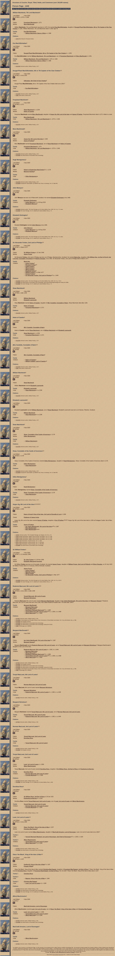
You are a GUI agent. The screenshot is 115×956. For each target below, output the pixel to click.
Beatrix (40, 258)
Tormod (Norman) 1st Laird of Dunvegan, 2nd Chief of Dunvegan (48, 836)
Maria (77, 257)
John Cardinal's (55, 954)
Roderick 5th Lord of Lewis (43, 645)
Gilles (31, 176)
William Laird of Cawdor (35, 361)
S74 (17, 38)
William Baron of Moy (35, 33)
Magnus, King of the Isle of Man (35, 878)
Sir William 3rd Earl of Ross (67, 769)
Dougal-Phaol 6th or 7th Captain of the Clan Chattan (45, 53)
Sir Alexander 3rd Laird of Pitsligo (38, 275)
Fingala (28, 866)
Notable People (43, 8)
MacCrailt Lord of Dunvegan (64, 832)
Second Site (61, 954)
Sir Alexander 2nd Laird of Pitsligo (38, 575)
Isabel (29, 266)
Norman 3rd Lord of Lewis (35, 684)
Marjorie (29, 171)
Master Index (31, 8)
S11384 (18, 209)
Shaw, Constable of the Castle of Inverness (37, 434)
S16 (17, 536)
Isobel (30, 202)
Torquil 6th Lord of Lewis (36, 611)
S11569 (18, 183)
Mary (30, 529)
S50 (17, 95)
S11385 (18, 580)
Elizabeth (57, 197)
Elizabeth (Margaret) (33, 561)
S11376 (18, 66)
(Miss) (29, 268)
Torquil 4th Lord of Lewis (34, 596)
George (30, 274)
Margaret (30, 265)
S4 (17, 540)
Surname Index (22, 8)
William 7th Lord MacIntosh (44, 56)
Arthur (29, 263)
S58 (17, 626)
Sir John (29, 559)
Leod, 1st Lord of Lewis (31, 764)
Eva (61, 27)
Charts (37, 8)
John (36, 225)
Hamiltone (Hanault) (34, 610)
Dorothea (28, 738)
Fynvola (30, 775)
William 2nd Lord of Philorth (79, 564)
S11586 (18, 782)
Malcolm (30, 572)
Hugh (69, 461)
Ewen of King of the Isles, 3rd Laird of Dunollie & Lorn (42, 514)
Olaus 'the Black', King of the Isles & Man (36, 827)
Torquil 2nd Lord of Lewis (35, 736)
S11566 (18, 210)
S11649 (18, 155)
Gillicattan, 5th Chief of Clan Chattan (35, 80)
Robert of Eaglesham (34, 169)
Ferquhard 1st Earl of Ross (76, 869)
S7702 (17, 618)
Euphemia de (87, 769)
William (30, 272)
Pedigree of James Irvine (31, 517)
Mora (29, 24)
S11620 (18, 621)
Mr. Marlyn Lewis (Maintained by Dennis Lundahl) (62, 952)
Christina (30, 829)
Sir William (29, 252)
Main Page (15, 8)
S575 (17, 535)
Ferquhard (30, 22)
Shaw (29, 109)
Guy (59, 520)
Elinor (97, 564)
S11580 (18, 620)
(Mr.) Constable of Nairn (57, 303)
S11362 (18, 281)
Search (50, 8)
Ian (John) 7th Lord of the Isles (38, 526)
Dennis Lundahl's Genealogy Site (61, 8)
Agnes (77, 114)
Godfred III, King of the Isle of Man (34, 864)
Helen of (29, 111)
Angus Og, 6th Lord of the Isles (59, 114)
